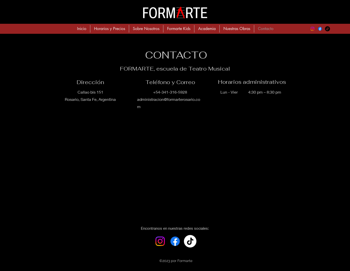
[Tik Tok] (190, 241)
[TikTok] (327, 28)
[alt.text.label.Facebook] (319, 28)
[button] (206, 29)
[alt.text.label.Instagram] (312, 28)
